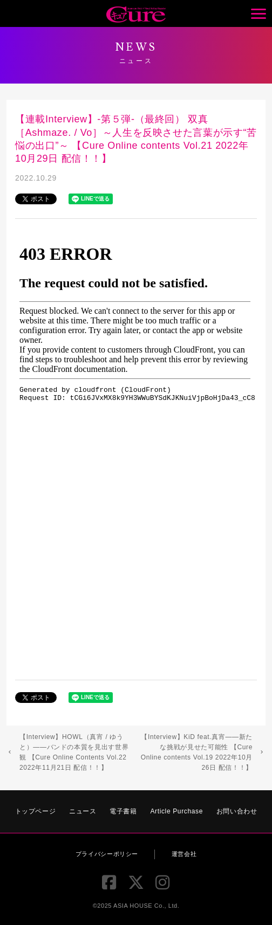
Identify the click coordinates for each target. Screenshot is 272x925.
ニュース (83, 811)
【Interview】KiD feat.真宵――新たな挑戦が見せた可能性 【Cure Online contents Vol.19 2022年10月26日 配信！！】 (197, 752)
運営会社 (184, 854)
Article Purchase (176, 811)
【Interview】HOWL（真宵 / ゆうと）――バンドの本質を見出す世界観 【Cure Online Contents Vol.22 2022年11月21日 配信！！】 (73, 752)
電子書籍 (123, 811)
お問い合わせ (236, 811)
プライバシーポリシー (107, 854)
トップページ (35, 811)
